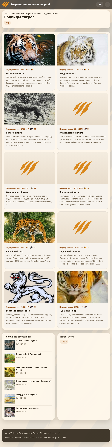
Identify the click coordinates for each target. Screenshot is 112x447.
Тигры (64, 342)
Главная (9, 437)
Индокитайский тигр (71, 251)
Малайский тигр (15, 73)
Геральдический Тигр (18, 310)
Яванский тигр (14, 132)
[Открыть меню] (99, 4)
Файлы (39, 437)
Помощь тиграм (51, 437)
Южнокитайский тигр (71, 132)
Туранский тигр (68, 310)
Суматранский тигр (17, 192)
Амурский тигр (68, 73)
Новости (18, 437)
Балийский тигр (14, 251)
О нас (63, 437)
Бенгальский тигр (69, 192)
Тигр (7, 23)
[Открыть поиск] (107, 4)
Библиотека (29, 437)
